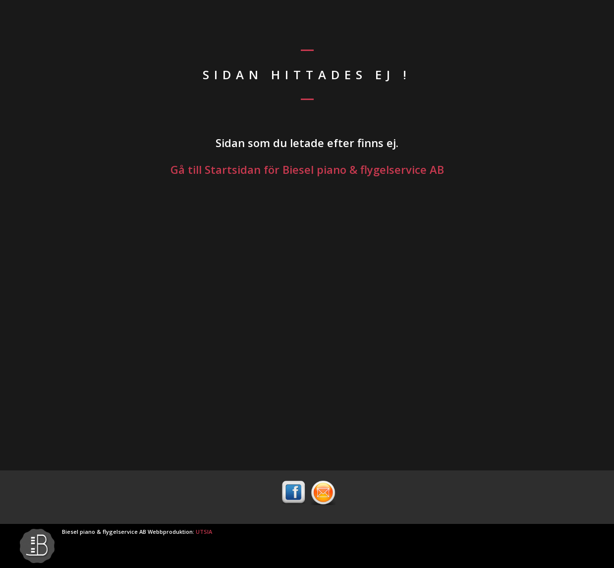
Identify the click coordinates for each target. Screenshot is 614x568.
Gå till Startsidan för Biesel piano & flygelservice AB (307, 169)
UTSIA (204, 531)
